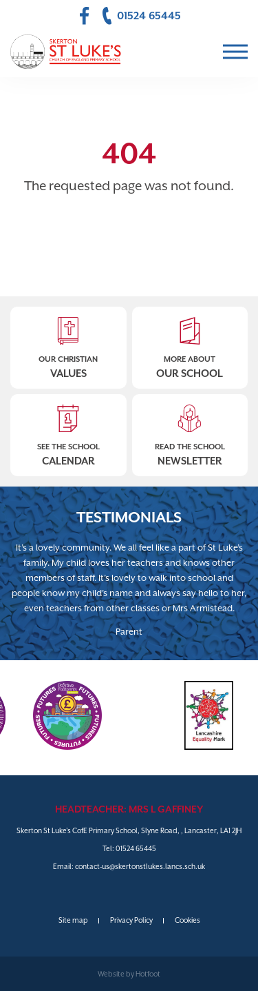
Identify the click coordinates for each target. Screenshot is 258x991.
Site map (73, 920)
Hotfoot (148, 974)
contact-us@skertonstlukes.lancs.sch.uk (140, 866)
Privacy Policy (131, 920)
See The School (68, 431)
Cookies (187, 920)
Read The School (190, 431)
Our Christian (68, 343)
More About (190, 343)
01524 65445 (136, 848)
